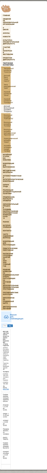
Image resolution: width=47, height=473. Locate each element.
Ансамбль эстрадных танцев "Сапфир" (7, 148)
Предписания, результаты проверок (7, 198)
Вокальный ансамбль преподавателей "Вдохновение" (7, 132)
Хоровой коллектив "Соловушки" (7, 100)
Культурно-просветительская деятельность (7, 42)
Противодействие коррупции (7, 293)
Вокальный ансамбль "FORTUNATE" (7, 117)
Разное (6, 222)
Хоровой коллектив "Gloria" (7, 93)
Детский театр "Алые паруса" (7, 78)
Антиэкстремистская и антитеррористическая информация (7, 178)
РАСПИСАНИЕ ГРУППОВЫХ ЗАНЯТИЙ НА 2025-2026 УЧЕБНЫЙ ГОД (7, 260)
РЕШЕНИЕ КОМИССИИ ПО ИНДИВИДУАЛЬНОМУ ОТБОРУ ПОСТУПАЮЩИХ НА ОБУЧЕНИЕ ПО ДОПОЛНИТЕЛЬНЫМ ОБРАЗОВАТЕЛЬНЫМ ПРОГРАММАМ (7, 279)
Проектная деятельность (7, 58)
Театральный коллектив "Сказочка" (7, 70)
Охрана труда (6, 185)
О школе (5, 28)
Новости (6, 36)
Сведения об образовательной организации (7, 21)
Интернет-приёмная (7, 226)
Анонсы (6, 33)
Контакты (7, 231)
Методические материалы (7, 171)
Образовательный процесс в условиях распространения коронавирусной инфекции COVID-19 (7, 211)
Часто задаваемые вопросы (7, 236)
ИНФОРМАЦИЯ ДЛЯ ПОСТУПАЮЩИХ (7, 243)
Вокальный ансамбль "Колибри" (7, 124)
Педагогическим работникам (7, 249)
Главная (6, 15)
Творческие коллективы (7, 64)
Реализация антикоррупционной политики (7, 191)
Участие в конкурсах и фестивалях (7, 50)
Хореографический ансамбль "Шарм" (7, 140)
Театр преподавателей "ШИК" (7, 86)
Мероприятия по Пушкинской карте (7, 300)
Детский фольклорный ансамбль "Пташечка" (7, 108)
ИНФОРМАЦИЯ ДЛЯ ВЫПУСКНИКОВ (7, 165)
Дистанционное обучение (7, 307)
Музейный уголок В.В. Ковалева (7, 157)
